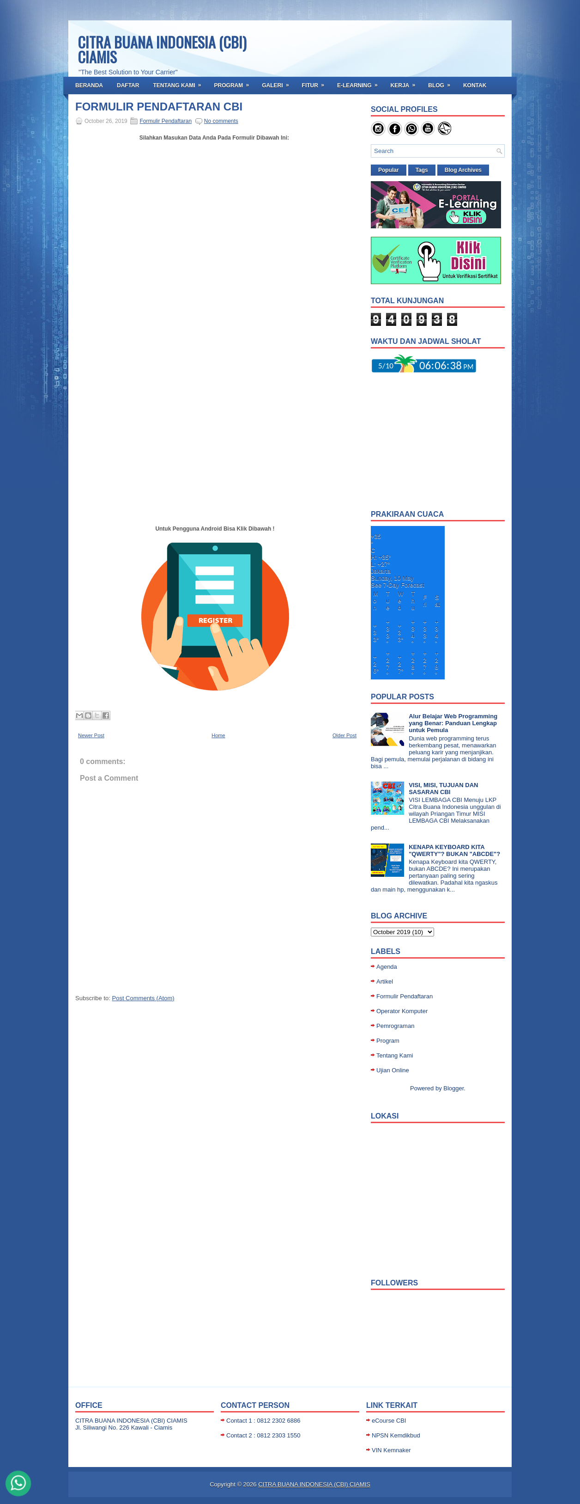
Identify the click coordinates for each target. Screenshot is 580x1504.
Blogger (453, 1088)
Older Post (344, 735)
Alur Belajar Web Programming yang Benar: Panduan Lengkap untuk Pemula (453, 723)
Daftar (128, 85)
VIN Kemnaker (391, 1450)
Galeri (278, 83)
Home (218, 735)
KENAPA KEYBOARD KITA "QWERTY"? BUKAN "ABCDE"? (454, 850)
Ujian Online (392, 1070)
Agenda (386, 966)
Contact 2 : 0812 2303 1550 (263, 1435)
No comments (221, 121)
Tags (422, 170)
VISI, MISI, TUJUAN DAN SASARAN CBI (443, 788)
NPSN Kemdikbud (396, 1435)
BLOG (442, 83)
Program (234, 83)
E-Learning (360, 83)
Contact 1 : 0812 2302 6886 (263, 1420)
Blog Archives (463, 170)
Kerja (406, 83)
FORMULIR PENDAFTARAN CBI (158, 106)
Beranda (89, 85)
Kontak (474, 85)
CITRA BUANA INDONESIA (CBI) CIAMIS (162, 49)
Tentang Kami (180, 83)
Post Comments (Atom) (143, 998)
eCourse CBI (389, 1420)
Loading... (215, 327)
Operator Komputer (402, 1011)
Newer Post (91, 735)
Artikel (384, 981)
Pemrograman (395, 1025)
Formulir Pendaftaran (165, 121)
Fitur (316, 83)
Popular (388, 170)
